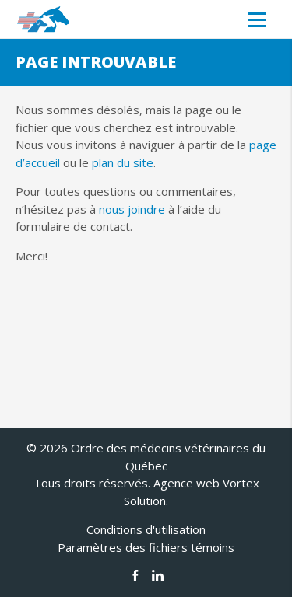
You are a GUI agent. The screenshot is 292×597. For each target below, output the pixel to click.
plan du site (122, 162)
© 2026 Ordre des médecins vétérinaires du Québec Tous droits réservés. (146, 465)
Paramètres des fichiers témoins (146, 547)
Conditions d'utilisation (146, 529)
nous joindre (132, 209)
